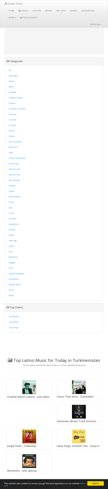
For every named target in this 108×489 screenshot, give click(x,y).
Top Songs (13, 327)
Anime (11, 81)
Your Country (29, 17)
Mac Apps (61, 10)
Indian (11, 191)
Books (48, 10)
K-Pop (11, 213)
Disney (12, 136)
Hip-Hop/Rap (14, 180)
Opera (11, 246)
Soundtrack (14, 279)
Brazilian (12, 92)
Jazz (10, 207)
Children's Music (16, 97)
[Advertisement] (54, 33)
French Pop (14, 163)
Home (11, 10)
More (12, 17)
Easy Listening (15, 141)
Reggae (12, 262)
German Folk (14, 169)
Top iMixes (13, 322)
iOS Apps (37, 10)
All (10, 70)
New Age (13, 240)
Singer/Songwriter (17, 273)
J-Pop (11, 202)
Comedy (12, 119)
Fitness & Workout (17, 158)
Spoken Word (15, 284)
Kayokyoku (13, 224)
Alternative (13, 75)
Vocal (11, 290)
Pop (10, 251)
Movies (73, 10)
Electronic (13, 147)
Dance (11, 130)
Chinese (12, 103)
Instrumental (14, 196)
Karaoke (12, 218)
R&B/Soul (13, 257)
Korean (12, 229)
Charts (23, 10)
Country (12, 125)
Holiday (12, 185)
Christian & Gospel (17, 108)
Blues (11, 86)
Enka (11, 152)
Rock (11, 268)
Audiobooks (87, 10)
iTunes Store (13, 3)
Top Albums (14, 316)
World (11, 295)
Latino (11, 235)
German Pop (14, 174)
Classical (12, 114)
